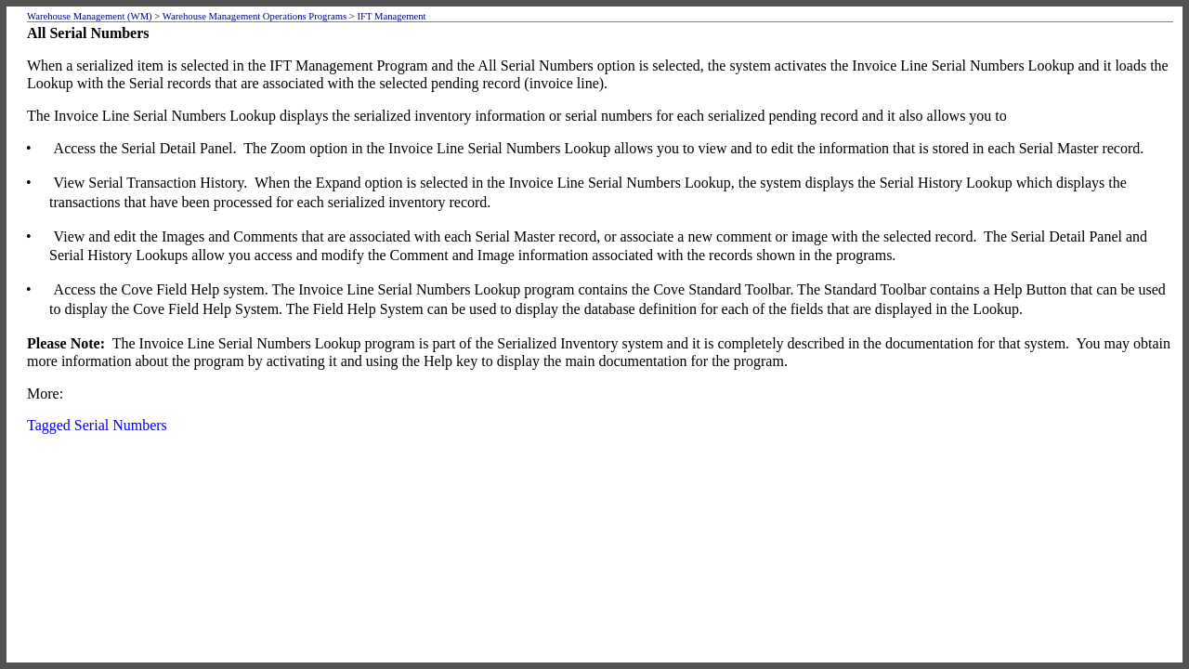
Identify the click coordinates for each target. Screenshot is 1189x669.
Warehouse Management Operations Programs (254, 16)
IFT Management (391, 16)
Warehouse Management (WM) (89, 16)
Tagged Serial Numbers (97, 425)
